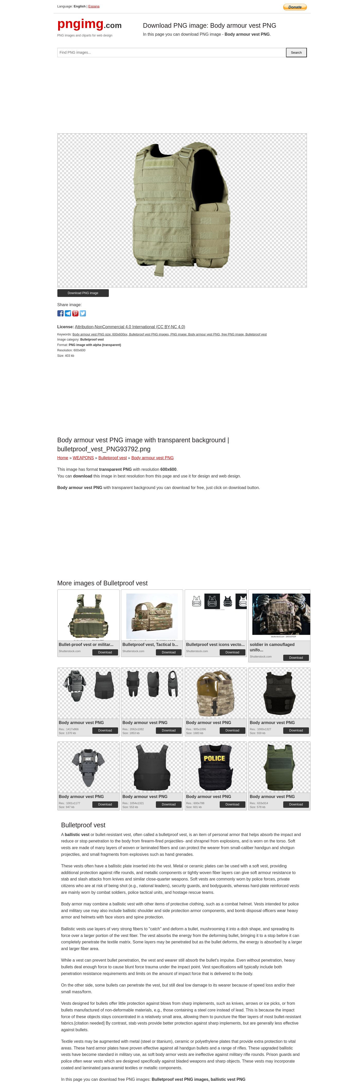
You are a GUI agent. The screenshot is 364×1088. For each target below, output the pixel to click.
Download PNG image (83, 293)
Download (105, 652)
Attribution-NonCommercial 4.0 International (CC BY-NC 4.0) (130, 327)
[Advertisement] (182, 97)
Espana (93, 6)
